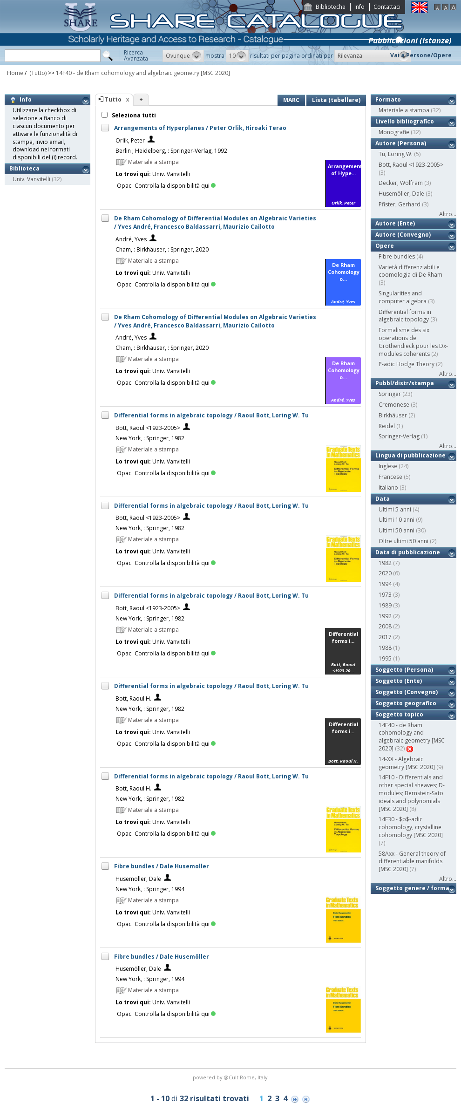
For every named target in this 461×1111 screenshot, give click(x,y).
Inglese (388, 466)
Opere (384, 246)
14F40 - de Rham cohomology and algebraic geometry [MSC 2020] (143, 73)
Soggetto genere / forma (412, 888)
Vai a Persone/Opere (421, 55)
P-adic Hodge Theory (406, 364)
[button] (183, 56)
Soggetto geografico (405, 703)
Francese (390, 477)
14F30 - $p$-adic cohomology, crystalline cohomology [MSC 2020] (411, 827)
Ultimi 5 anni (395, 509)
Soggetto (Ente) (398, 681)
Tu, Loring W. (396, 154)
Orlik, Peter (130, 140)
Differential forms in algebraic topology (405, 316)
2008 (385, 626)
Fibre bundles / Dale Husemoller (161, 866)
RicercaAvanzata (136, 55)
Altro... (447, 214)
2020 (385, 573)
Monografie (394, 132)
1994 (385, 584)
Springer (390, 394)
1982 (385, 563)
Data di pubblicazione (407, 552)
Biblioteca (24, 168)
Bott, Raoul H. (133, 698)
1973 (385, 595)
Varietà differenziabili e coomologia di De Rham (410, 271)
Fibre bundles (397, 256)
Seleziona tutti (133, 115)
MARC (291, 100)
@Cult (232, 1077)
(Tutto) (37, 73)
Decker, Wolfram (401, 183)
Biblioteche (331, 7)
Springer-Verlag (399, 436)
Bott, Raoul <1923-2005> (147, 428)
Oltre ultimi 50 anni (403, 541)
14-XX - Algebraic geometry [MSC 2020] (407, 763)
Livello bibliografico (404, 121)
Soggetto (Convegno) (406, 692)
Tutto (113, 99)
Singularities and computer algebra (403, 297)
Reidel (387, 426)
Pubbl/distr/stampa (404, 383)
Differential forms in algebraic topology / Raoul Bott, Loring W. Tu (211, 415)
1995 (385, 658)
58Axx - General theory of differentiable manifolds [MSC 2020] (412, 861)
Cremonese (394, 405)
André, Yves (131, 239)
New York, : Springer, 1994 (149, 889)
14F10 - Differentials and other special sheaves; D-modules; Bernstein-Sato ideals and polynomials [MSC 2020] (412, 792)
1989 (385, 605)
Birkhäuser (393, 415)
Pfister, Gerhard (399, 204)
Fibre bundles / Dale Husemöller (161, 957)
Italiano (388, 487)
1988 (385, 648)
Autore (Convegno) (403, 235)
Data (382, 499)
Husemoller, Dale (138, 879)
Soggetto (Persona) (404, 670)
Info (359, 7)
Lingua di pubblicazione (410, 455)
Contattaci (386, 7)
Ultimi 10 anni (396, 520)
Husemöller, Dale (138, 969)
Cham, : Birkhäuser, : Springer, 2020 (162, 249)
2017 (385, 637)
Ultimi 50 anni (396, 530)
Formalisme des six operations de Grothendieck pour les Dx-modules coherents (413, 341)
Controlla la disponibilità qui (175, 186)
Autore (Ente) (395, 223)
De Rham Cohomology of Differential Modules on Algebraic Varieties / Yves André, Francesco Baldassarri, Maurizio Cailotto (215, 222)
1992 (385, 616)
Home (15, 73)
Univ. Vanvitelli (31, 179)
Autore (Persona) (400, 143)
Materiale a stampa (404, 110)
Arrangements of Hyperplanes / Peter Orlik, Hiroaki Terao (200, 128)
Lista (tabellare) (336, 100)
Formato (388, 99)
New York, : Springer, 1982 (149, 438)
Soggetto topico (399, 714)
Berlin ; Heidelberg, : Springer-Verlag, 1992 (171, 151)
